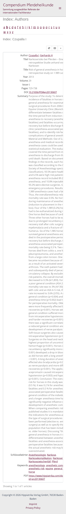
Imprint (33, 504)
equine (49, 468)
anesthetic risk (36, 468)
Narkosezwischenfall (40, 461)
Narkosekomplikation (40, 458)
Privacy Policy (33, 507)
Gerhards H (46, 55)
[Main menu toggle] (60, 8)
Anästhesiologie (37, 454)
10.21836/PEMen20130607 (43, 92)
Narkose (51, 454)
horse (32, 471)
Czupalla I (34, 55)
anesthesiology (37, 465)
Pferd (55, 461)
